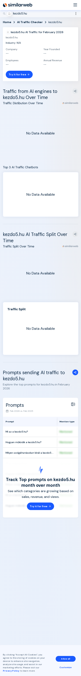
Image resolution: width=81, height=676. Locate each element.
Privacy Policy (11, 670)
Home (7, 22)
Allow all (65, 658)
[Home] (17, 5)
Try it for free (19, 74)
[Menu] (75, 5)
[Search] (40, 13)
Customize (65, 667)
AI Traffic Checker (30, 22)
